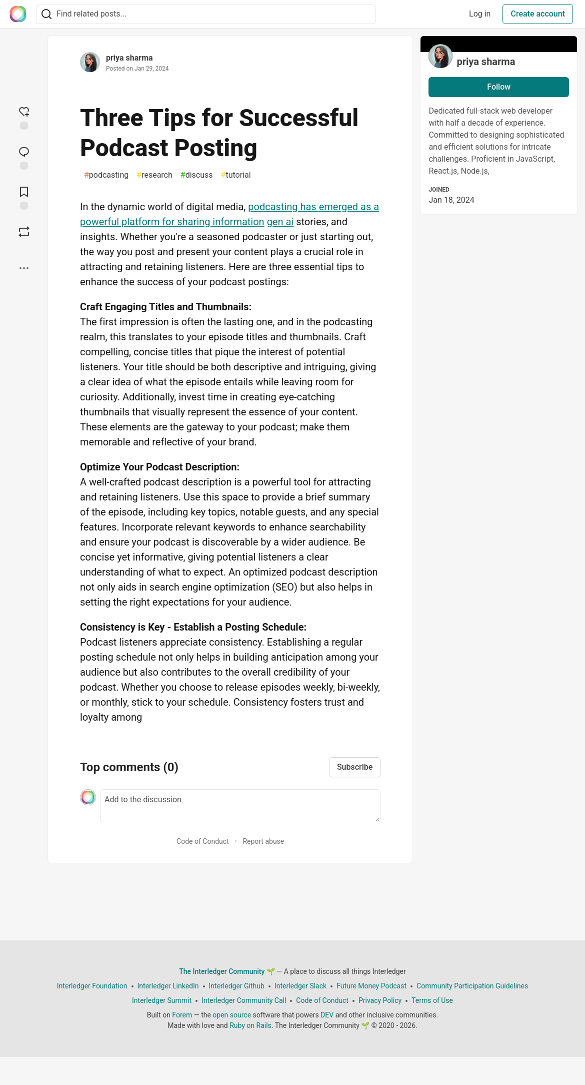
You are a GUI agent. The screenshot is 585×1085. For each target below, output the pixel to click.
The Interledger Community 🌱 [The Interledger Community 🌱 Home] (227, 971)
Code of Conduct (202, 841)
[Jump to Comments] (24, 157)
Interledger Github (236, 986)
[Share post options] (24, 268)
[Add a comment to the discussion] (240, 806)
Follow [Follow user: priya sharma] (498, 87)
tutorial (236, 175)
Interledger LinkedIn (168, 986)
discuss (196, 175)
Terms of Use (432, 1000)
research (154, 175)
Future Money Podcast (371, 986)
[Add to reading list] (24, 197)
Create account (537, 14)
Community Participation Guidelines (472, 986)
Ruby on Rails (251, 1025)
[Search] (46, 14)
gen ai (280, 222)
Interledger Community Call (244, 1000)
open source (231, 1015)
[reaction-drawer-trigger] (24, 117)
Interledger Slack (300, 986)
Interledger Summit (162, 1000)
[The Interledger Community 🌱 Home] (18, 14)
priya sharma (129, 58)
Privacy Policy (380, 1000)
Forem (182, 1015)
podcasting (106, 175)
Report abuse (263, 841)
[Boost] (24, 231)
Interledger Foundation (92, 986)
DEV (327, 1015)
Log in (479, 14)
